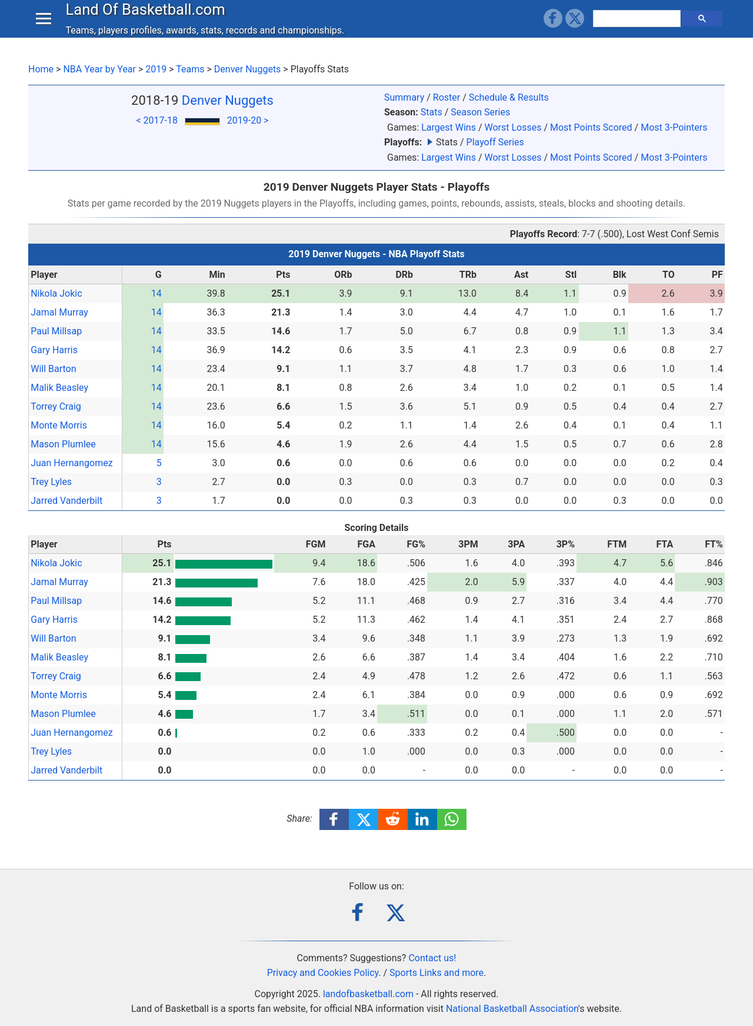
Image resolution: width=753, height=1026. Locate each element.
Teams (190, 69)
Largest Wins (448, 127)
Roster (446, 97)
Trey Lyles (51, 481)
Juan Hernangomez (71, 463)
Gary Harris (54, 350)
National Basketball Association (512, 1008)
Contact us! (432, 958)
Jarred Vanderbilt (66, 500)
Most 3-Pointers (674, 127)
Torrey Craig (56, 406)
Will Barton (53, 368)
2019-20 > (248, 120)
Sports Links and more (436, 972)
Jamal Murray (59, 312)
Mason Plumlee (63, 444)
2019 (155, 69)
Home (41, 69)
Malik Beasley (59, 387)
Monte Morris (59, 425)
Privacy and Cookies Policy (323, 972)
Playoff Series (495, 142)
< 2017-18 (156, 120)
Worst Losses (512, 127)
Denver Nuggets (247, 69)
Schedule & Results (509, 97)
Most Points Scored (591, 127)
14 (156, 293)
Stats (431, 112)
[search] (638, 29)
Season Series (480, 112)
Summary (404, 97)
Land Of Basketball (148, 20)
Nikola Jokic (56, 293)
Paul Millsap (56, 331)
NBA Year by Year (99, 69)
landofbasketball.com (368, 994)
